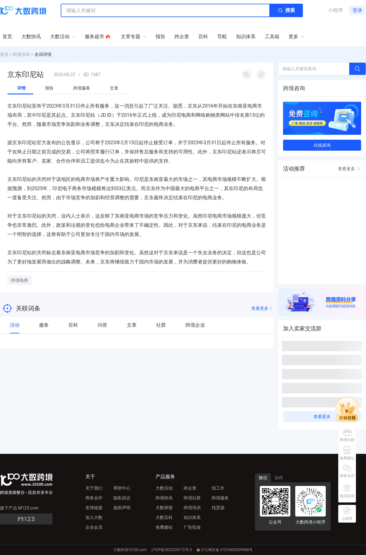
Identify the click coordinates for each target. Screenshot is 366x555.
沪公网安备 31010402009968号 (225, 550)
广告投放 (192, 527)
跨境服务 (220, 497)
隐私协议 (122, 497)
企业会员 (93, 527)
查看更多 (262, 308)
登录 (357, 10)
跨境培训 (192, 507)
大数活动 (164, 488)
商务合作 (93, 497)
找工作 (218, 488)
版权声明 (122, 507)
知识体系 (192, 517)
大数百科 (164, 517)
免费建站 (164, 527)
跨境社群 (192, 497)
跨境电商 (19, 280)
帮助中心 (122, 488)
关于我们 (93, 488)
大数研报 (164, 507)
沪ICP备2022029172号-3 (171, 550)
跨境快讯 (164, 497)
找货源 (218, 507)
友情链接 (93, 507)
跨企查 (190, 488)
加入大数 (93, 517)
